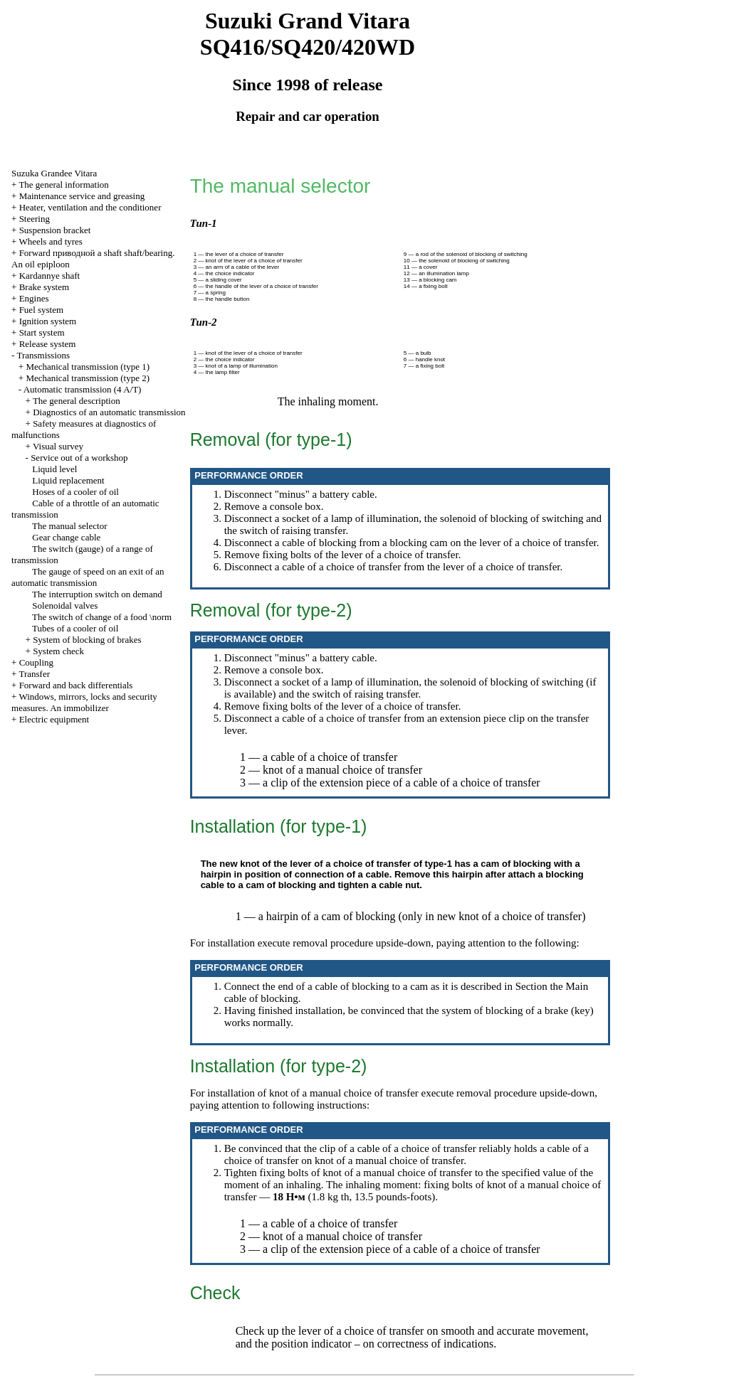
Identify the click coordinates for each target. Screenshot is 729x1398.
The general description (76, 400)
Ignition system (48, 321)
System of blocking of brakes (87, 639)
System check (58, 651)
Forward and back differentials (76, 685)
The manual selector (69, 526)
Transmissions (43, 355)
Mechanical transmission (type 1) (88, 366)
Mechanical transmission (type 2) (88, 378)
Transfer (34, 673)
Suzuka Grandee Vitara (54, 173)
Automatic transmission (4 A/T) (82, 389)
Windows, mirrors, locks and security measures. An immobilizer (84, 702)
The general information (63, 184)
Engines (34, 298)
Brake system (44, 287)
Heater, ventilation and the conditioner (90, 207)
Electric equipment (54, 719)
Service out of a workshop (79, 457)
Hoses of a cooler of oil (75, 491)
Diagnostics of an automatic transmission (109, 412)
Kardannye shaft (49, 275)
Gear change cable (66, 537)
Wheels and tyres (51, 241)
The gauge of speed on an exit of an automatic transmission (87, 577)
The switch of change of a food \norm (102, 617)
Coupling (36, 662)
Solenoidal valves (65, 605)
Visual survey (58, 446)
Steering (34, 218)
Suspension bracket (55, 230)
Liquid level (54, 469)
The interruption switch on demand (97, 594)
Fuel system (41, 309)
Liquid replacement (68, 480)
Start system (42, 332)
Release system (47, 343)
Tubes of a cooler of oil (75, 628)
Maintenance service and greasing (82, 196)
